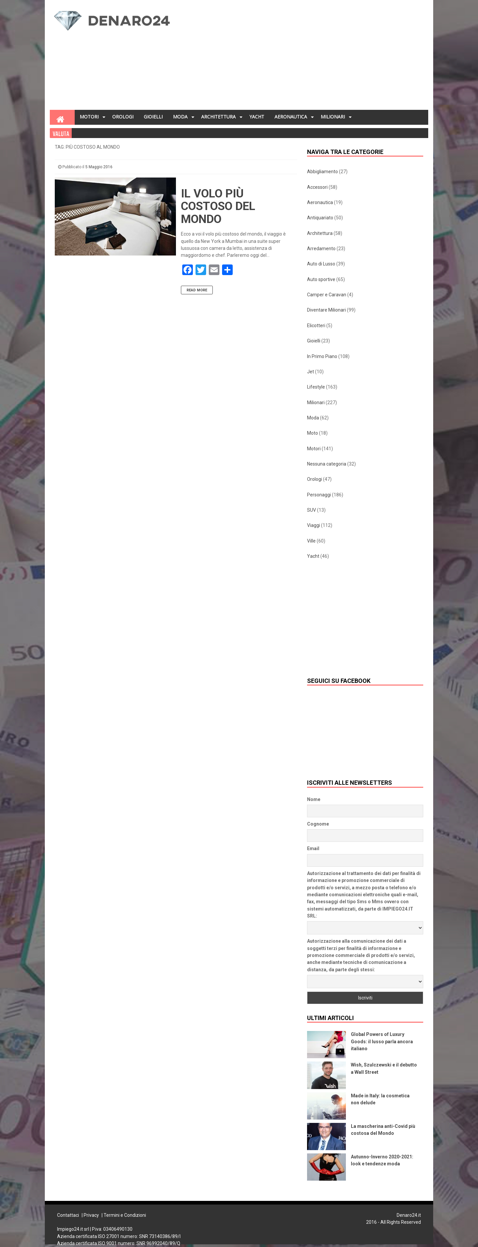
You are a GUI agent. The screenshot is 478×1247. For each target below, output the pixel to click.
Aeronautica (320, 202)
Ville (311, 541)
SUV (311, 510)
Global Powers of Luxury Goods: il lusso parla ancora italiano (382, 1041)
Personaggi (319, 494)
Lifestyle (316, 387)
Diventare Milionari (326, 310)
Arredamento (321, 248)
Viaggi (313, 525)
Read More (197, 290)
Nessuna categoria (326, 464)
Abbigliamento (322, 171)
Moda (313, 417)
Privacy (91, 1215)
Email (313, 848)
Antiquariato (320, 217)
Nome (313, 799)
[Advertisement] (304, 56)
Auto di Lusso (321, 263)
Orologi (314, 479)
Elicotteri (316, 325)
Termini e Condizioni (125, 1215)
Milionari (316, 402)
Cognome (318, 824)
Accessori (317, 187)
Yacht (313, 556)
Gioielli (313, 340)
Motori (314, 448)
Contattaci (68, 1215)
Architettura (320, 233)
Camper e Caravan (326, 294)
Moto (312, 433)
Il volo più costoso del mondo (218, 206)
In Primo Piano (322, 356)
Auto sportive (321, 279)
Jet (310, 371)
